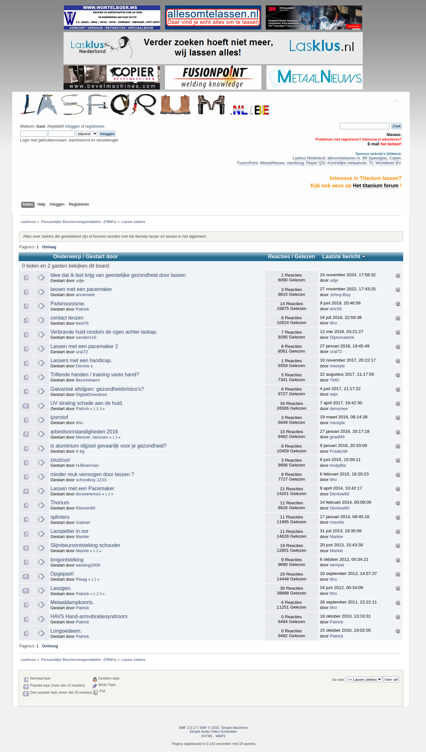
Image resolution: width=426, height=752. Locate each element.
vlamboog (295, 163)
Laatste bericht (344, 256)
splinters (60, 517)
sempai (337, 564)
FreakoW (339, 451)
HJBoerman (87, 465)
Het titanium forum (375, 185)
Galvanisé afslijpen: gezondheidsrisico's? (97, 389)
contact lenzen (66, 317)
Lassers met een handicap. (81, 360)
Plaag (81, 579)
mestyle (337, 365)
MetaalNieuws (272, 163)
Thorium (59, 502)
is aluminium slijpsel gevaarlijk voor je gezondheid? (108, 446)
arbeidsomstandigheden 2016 (84, 431)
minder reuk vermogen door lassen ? (92, 474)
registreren (94, 126)
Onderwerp (67, 256)
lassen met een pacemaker (81, 289)
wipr (334, 394)
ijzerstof (59, 417)
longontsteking (66, 559)
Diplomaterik (342, 337)
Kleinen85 (85, 508)
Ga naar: (338, 679)
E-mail (373, 144)
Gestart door (102, 256)
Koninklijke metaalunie (347, 163)
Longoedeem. (66, 631)
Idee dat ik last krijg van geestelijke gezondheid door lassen (118, 275)
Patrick (82, 309)
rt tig (80, 451)
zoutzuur (60, 460)
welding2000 (88, 565)
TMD (334, 380)
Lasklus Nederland (309, 158)
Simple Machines (234, 728)
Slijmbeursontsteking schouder (85, 545)
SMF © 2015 (209, 728)
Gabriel (83, 522)
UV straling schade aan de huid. (86, 403)
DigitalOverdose (91, 394)
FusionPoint (247, 163)
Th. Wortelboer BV (384, 163)
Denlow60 (339, 493)
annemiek (85, 294)
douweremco (88, 493)
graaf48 (337, 436)
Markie (82, 536)
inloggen (72, 126)
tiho (333, 322)
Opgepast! (62, 574)
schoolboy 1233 (91, 479)
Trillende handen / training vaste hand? (94, 374)
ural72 (82, 351)
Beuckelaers (88, 380)
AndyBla (338, 465)
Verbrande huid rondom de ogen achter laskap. (104, 332)
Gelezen (305, 256)
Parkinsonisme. (67, 303)
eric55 (336, 308)
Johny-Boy (340, 294)
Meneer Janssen (92, 437)
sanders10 (86, 337)
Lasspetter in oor (69, 531)
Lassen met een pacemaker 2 (84, 346)
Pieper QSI (315, 163)
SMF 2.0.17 (188, 728)
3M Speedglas (374, 158)
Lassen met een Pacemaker (82, 488)
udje (80, 280)
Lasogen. (61, 588)
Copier (394, 158)
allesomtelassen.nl (343, 158)
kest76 (82, 323)
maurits (337, 522)
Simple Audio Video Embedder (213, 731)
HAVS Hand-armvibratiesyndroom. (89, 616)
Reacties (279, 256)
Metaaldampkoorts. (72, 602)
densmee (339, 408)
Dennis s (84, 365)
